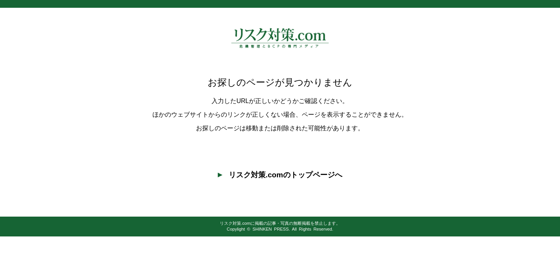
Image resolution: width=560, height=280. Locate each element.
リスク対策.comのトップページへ (280, 175)
